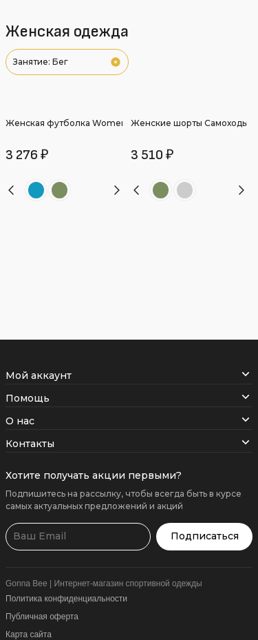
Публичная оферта (42, 616)
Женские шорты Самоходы (189, 123)
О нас (129, 421)
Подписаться (205, 536)
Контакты (129, 443)
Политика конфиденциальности (66, 598)
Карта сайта (29, 634)
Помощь (129, 398)
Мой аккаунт (129, 375)
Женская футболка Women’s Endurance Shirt (104, 123)
